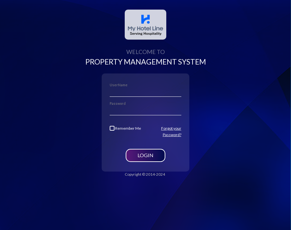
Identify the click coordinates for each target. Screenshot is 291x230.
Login (145, 155)
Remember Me (125, 128)
